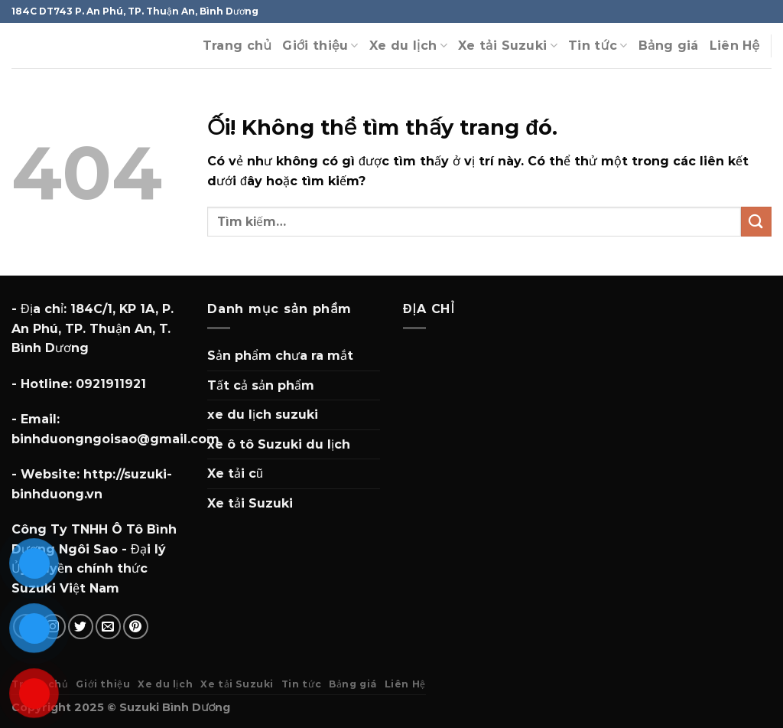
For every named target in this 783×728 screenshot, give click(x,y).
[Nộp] (756, 222)
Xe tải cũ (235, 473)
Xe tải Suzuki (507, 46)
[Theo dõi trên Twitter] (80, 626)
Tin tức (598, 46)
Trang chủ (237, 45)
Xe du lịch (408, 46)
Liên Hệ (735, 45)
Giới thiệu (320, 46)
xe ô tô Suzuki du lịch (278, 444)
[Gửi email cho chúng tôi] (108, 626)
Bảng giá (668, 45)
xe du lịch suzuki (262, 414)
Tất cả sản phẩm (260, 385)
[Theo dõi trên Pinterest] (135, 626)
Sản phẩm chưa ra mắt (280, 355)
